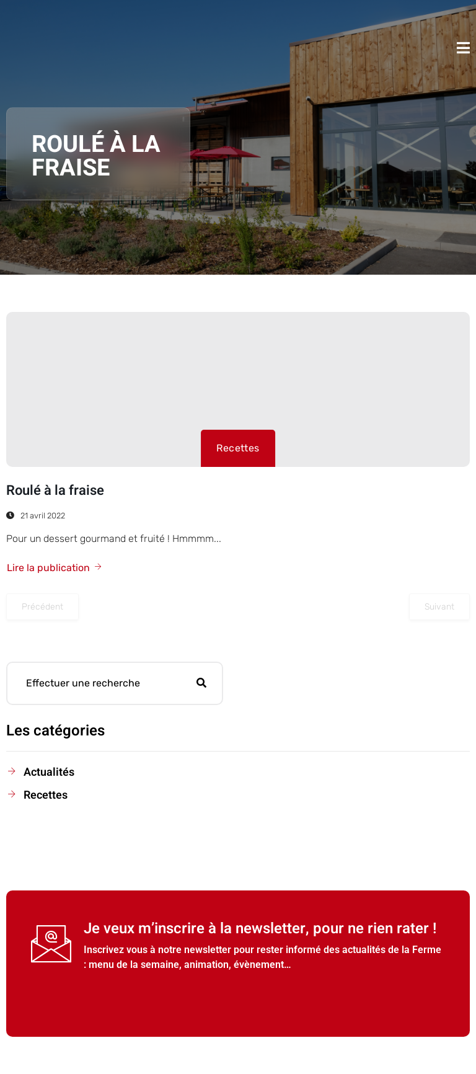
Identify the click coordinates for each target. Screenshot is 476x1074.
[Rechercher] (201, 683)
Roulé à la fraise (55, 490)
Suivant (439, 606)
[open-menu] (463, 47)
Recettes (238, 448)
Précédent (42, 606)
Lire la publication (55, 568)
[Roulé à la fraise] (238, 389)
